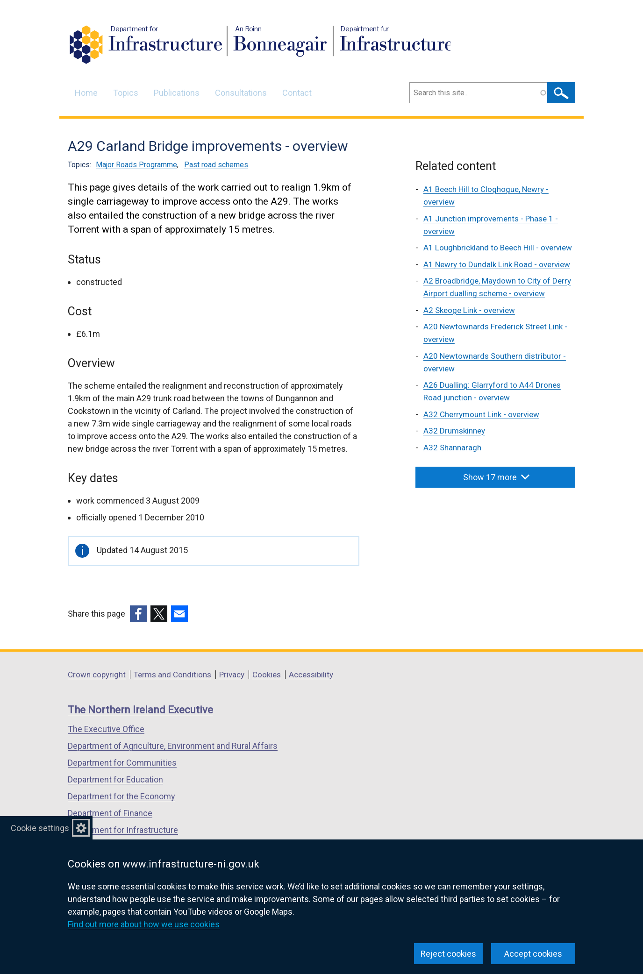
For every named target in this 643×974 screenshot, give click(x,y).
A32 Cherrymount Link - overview (481, 414)
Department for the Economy (121, 796)
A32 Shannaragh (452, 447)
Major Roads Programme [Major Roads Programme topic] (136, 164)
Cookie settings (40, 828)
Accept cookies (533, 954)
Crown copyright (97, 674)
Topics (125, 93)
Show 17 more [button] (496, 477)
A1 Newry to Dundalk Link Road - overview (496, 264)
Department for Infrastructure (123, 830)
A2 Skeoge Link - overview (469, 310)
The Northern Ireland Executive (140, 710)
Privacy (231, 674)
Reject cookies (448, 954)
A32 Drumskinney (454, 430)
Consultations (241, 93)
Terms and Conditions (172, 674)
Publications (177, 93)
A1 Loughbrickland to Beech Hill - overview (497, 247)
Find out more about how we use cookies (144, 924)
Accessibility (311, 674)
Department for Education (115, 779)
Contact (297, 93)
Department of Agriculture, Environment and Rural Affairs (173, 746)
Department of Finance (110, 813)
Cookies (266, 674)
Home (86, 93)
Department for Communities (122, 763)
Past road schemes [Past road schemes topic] (216, 164)
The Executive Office (106, 729)
